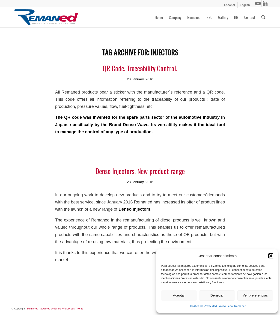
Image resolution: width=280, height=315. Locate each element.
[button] (270, 256)
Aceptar (179, 295)
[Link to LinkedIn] (265, 3)
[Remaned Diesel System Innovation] (46, 17)
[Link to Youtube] (258, 3)
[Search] (263, 17)
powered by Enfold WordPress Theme (62, 308)
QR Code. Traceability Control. (140, 68)
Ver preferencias (255, 295)
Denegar (217, 295)
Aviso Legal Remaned (232, 306)
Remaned (32, 308)
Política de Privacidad (203, 306)
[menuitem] (230, 5)
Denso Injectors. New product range (140, 171)
